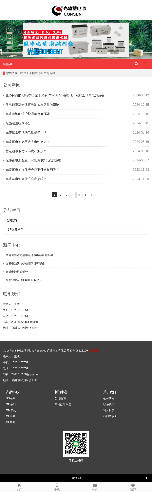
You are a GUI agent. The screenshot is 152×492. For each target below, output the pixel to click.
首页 (19, 486)
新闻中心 (35, 73)
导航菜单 (9, 64)
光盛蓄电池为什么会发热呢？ (26, 179)
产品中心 (12, 392)
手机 (57, 486)
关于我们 (109, 392)
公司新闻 (49, 73)
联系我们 (108, 404)
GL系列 (10, 422)
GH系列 (11, 404)
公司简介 (108, 398)
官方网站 (94, 350)
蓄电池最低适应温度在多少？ (26, 151)
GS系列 (10, 398)
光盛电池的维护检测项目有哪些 (28, 114)
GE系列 (10, 416)
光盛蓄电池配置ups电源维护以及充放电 (33, 160)
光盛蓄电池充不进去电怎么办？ (28, 141)
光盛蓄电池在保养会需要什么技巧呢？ (32, 169)
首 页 (23, 73)
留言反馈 (108, 410)
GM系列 (11, 410)
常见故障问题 (15, 229)
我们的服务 (110, 416)
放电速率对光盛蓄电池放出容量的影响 (32, 104)
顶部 (133, 486)
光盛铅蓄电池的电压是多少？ (26, 132)
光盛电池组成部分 (18, 123)
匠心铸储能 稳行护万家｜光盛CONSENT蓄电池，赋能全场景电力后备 (55, 95)
